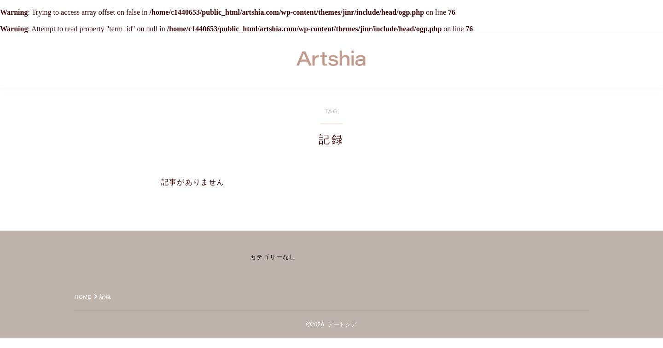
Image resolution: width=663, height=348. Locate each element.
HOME (84, 306)
